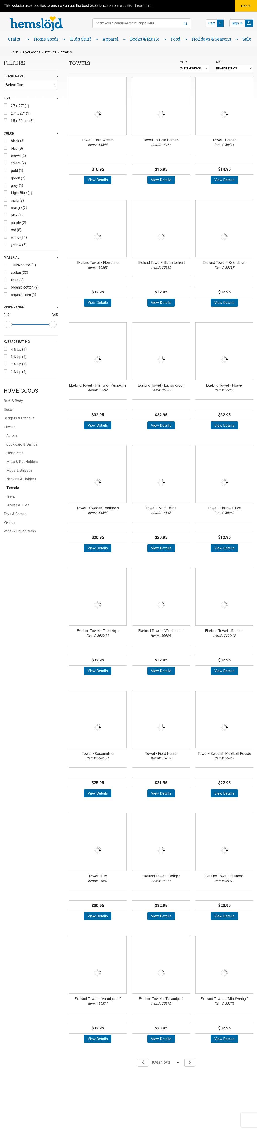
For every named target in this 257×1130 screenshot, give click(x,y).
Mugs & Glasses (19, 470)
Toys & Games (15, 514)
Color (9, 133)
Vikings (9, 522)
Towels (12, 488)
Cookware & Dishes (22, 444)
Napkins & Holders (21, 479)
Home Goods (21, 391)
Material (11, 257)
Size (7, 98)
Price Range (14, 307)
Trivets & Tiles (17, 505)
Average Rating (17, 342)
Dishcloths (14, 453)
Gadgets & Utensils (19, 418)
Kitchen (9, 427)
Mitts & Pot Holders (22, 461)
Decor (8, 409)
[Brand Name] (31, 85)
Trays (10, 496)
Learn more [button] (144, 6)
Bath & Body (13, 401)
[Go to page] (166, 1062)
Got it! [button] (246, 6)
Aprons (12, 435)
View (183, 61)
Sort (219, 61)
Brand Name (14, 76)
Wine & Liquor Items (20, 531)
